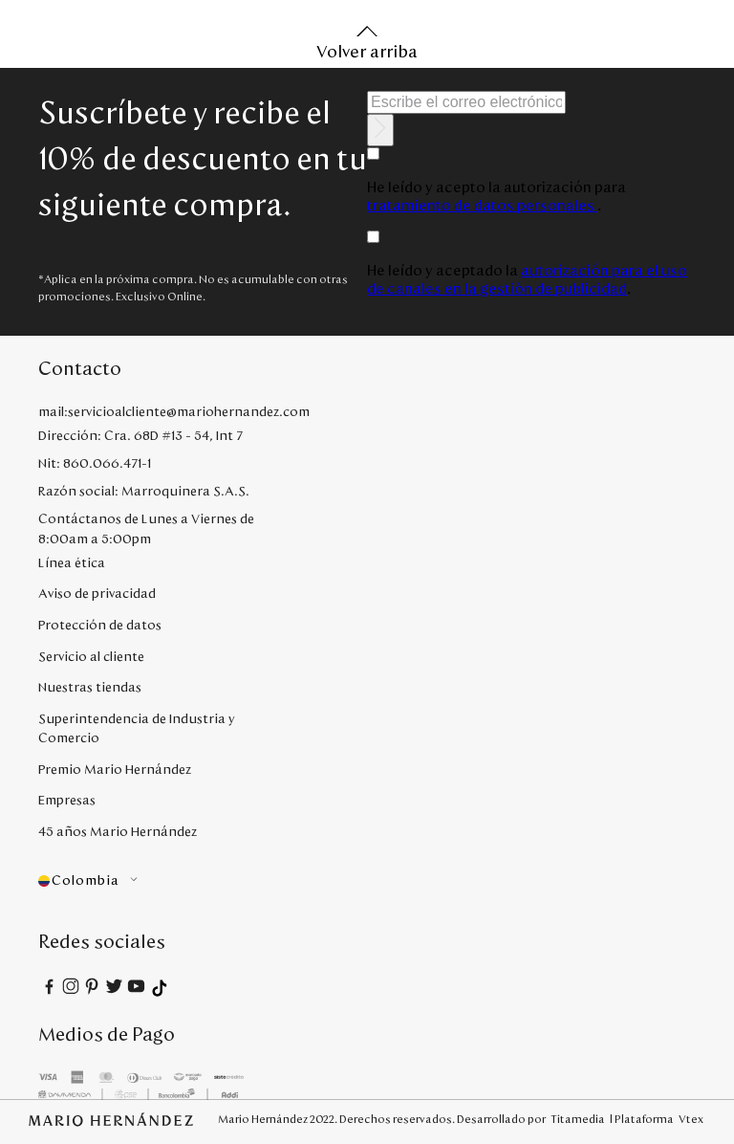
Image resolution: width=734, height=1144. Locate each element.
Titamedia (577, 1119)
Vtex (691, 1119)
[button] (146, 881)
